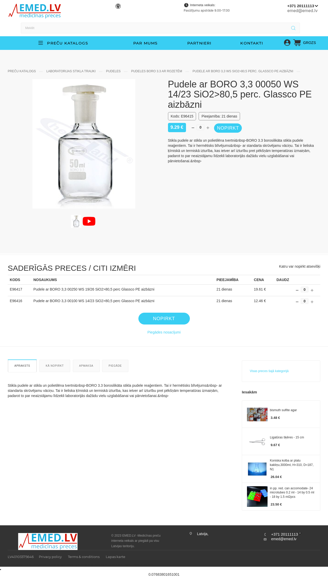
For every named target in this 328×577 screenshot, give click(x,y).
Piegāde (115, 371)
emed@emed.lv (302, 10)
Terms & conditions (84, 557)
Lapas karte (115, 557)
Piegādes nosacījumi (164, 338)
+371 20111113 (300, 6)
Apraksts (22, 371)
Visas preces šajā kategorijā (269, 376)
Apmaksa (86, 371)
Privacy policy (50, 557)
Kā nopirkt (55, 371)
